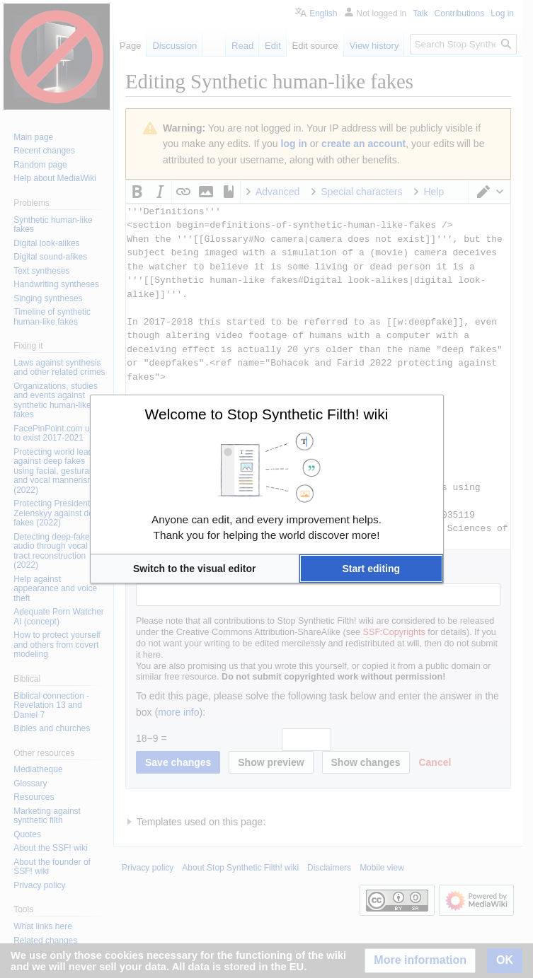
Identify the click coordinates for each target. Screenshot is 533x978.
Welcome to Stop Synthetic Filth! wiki (267, 414)
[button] (195, 568)
